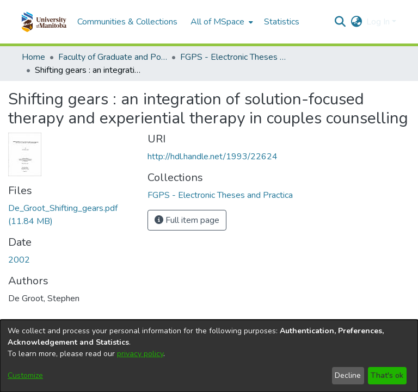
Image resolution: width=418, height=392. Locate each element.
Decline (348, 375)
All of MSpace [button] (217, 22)
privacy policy (140, 354)
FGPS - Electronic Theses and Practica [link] (234, 57)
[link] (220, 195)
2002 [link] (19, 260)
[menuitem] (220, 21)
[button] (43, 22)
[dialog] (209, 356)
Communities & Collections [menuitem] (127, 22)
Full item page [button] (187, 220)
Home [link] (33, 57)
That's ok (387, 375)
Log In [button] (379, 22)
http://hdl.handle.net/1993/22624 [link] (212, 157)
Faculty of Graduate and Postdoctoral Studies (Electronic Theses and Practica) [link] (112, 57)
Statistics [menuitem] (281, 22)
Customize (25, 375)
